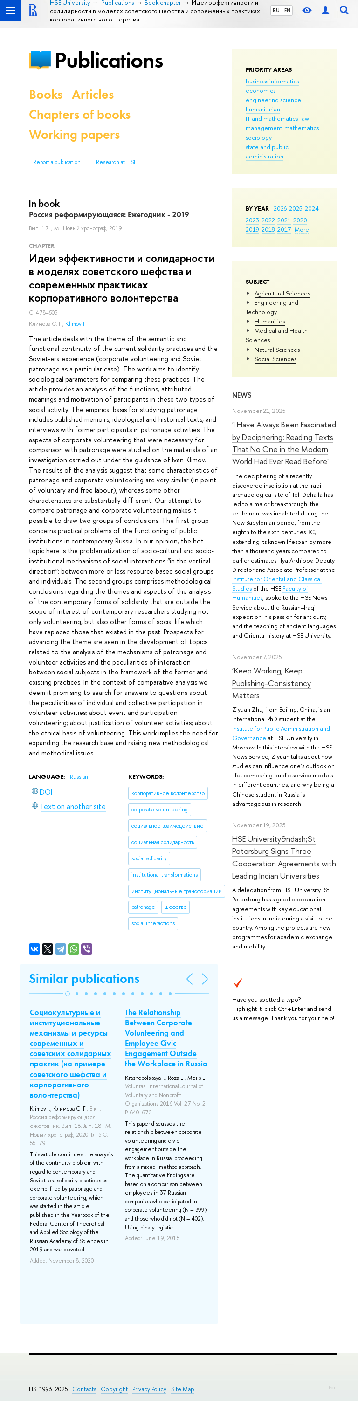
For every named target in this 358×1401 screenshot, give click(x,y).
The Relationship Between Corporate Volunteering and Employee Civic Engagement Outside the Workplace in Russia (166, 1038)
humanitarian (263, 109)
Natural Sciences (277, 349)
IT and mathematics (272, 118)
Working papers (74, 134)
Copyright (114, 1389)
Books (45, 94)
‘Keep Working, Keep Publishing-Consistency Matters (271, 682)
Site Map (182, 1389)
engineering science (273, 100)
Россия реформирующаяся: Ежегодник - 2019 (109, 214)
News (242, 395)
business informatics (272, 81)
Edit (333, 1387)
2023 (252, 220)
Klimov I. (75, 324)
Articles (93, 94)
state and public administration (267, 151)
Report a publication (57, 162)
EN (287, 10)
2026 (280, 208)
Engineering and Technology (272, 307)
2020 (300, 220)
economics (260, 90)
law (304, 118)
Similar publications (84, 978)
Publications (109, 60)
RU (276, 10)
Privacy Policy (149, 1389)
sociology (259, 137)
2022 (268, 220)
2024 (312, 208)
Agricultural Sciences (282, 293)
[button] (67, 993)
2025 (296, 208)
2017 (284, 229)
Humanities (270, 321)
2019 (252, 229)
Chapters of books (80, 114)
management (264, 128)
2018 (268, 229)
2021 (284, 220)
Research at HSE (116, 162)
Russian (79, 777)
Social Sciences (275, 359)
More (302, 229)
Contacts (84, 1389)
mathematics (301, 128)
